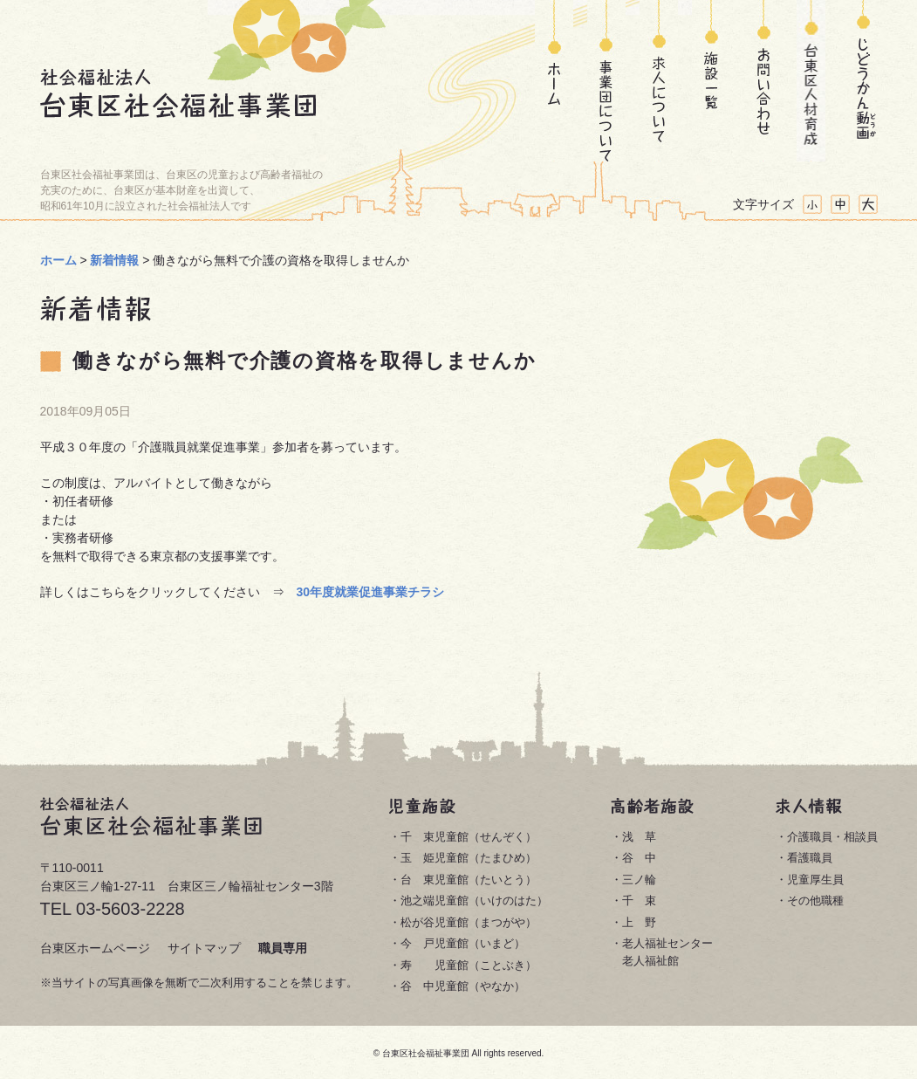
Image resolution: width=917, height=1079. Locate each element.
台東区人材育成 (811, 81)
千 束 (639, 900)
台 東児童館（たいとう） (468, 879)
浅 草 (639, 836)
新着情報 (114, 260)
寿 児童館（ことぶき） (468, 965)
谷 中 (639, 857)
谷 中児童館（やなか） (462, 986)
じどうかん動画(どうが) (863, 81)
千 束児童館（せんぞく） (468, 836)
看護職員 (809, 857)
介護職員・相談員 (832, 836)
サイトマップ (204, 948)
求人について (659, 81)
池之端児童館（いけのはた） (474, 900)
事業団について (606, 81)
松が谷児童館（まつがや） (468, 922)
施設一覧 (711, 81)
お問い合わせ (758, 81)
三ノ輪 (639, 879)
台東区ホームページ (95, 948)
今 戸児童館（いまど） (462, 943)
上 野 (639, 922)
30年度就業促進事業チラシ (371, 592)
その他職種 (815, 900)
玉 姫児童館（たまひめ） (468, 857)
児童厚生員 (815, 879)
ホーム (554, 81)
